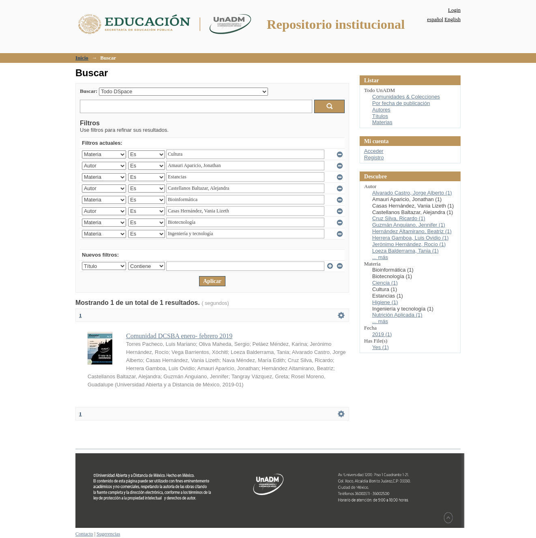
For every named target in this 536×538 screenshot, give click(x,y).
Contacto (84, 534)
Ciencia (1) (385, 283)
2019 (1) (382, 334)
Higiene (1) (385, 302)
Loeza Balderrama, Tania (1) (405, 251)
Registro (374, 157)
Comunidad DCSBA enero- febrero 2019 (179, 335)
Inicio (81, 58)
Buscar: (88, 91)
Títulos (380, 116)
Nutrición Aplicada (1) (397, 315)
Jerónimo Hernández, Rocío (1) (409, 244)
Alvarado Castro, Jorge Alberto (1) (412, 193)
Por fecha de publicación (401, 103)
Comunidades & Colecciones (406, 97)
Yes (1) (380, 347)
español (435, 19)
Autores (381, 110)
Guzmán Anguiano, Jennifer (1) (408, 225)
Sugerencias (108, 534)
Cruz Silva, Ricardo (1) (398, 218)
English (452, 19)
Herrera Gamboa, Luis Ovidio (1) (410, 238)
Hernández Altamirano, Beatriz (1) (412, 231)
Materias (382, 122)
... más (380, 257)
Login (454, 10)
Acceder (374, 151)
